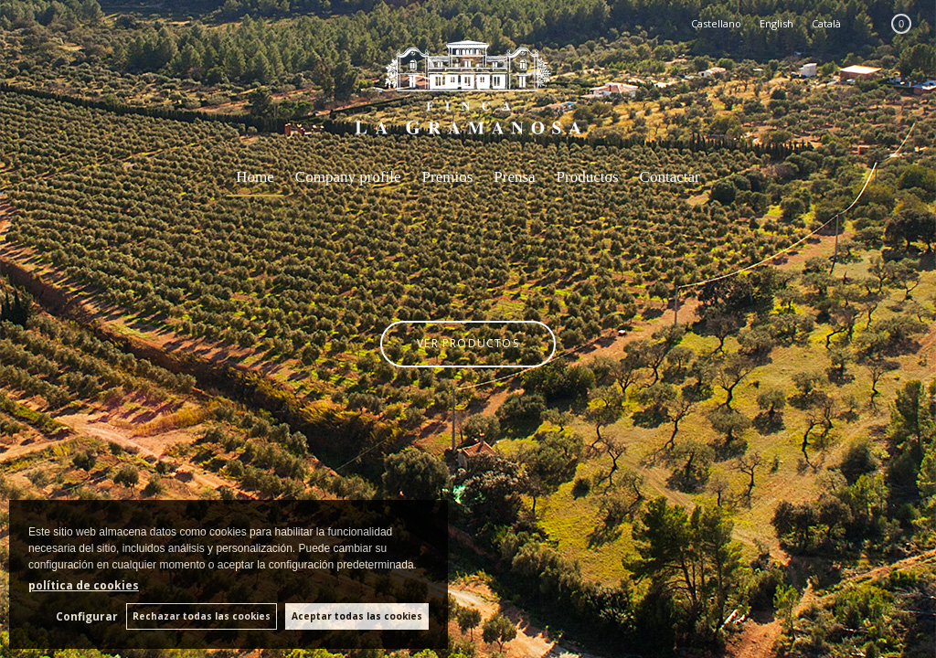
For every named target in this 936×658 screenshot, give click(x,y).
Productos (588, 177)
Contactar (670, 177)
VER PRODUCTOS (468, 341)
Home (255, 177)
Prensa (514, 177)
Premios (447, 177)
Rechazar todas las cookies (201, 616)
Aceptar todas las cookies (357, 616)
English (776, 23)
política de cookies (83, 585)
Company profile (348, 177)
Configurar (85, 616)
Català (826, 23)
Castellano (716, 23)
